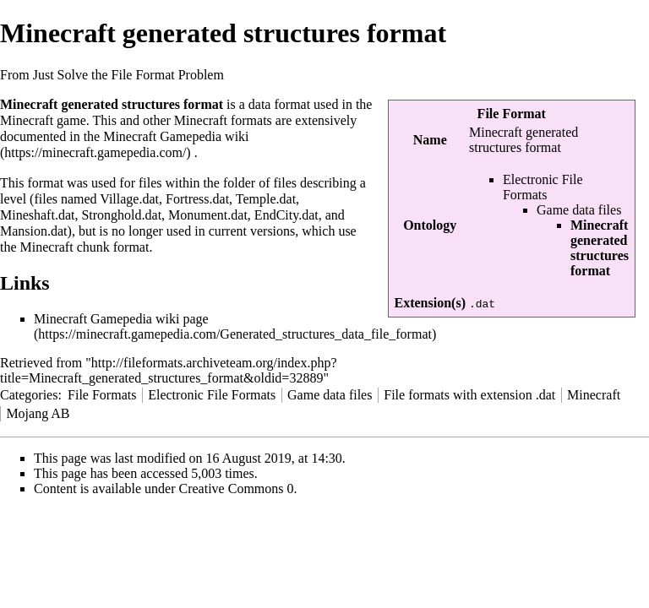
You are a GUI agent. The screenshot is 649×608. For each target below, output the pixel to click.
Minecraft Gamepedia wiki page (121, 319)
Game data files (579, 210)
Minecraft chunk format (85, 247)
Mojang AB (37, 413)
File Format (511, 113)
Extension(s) (430, 303)
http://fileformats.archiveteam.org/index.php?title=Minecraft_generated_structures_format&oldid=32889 (168, 370)
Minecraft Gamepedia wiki (175, 136)
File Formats (102, 395)
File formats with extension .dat (469, 395)
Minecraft (593, 395)
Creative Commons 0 (236, 488)
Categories (28, 395)
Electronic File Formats (543, 187)
